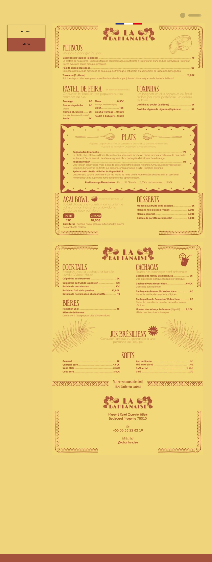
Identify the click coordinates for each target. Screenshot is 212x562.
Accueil (26, 31)
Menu (26, 44)
